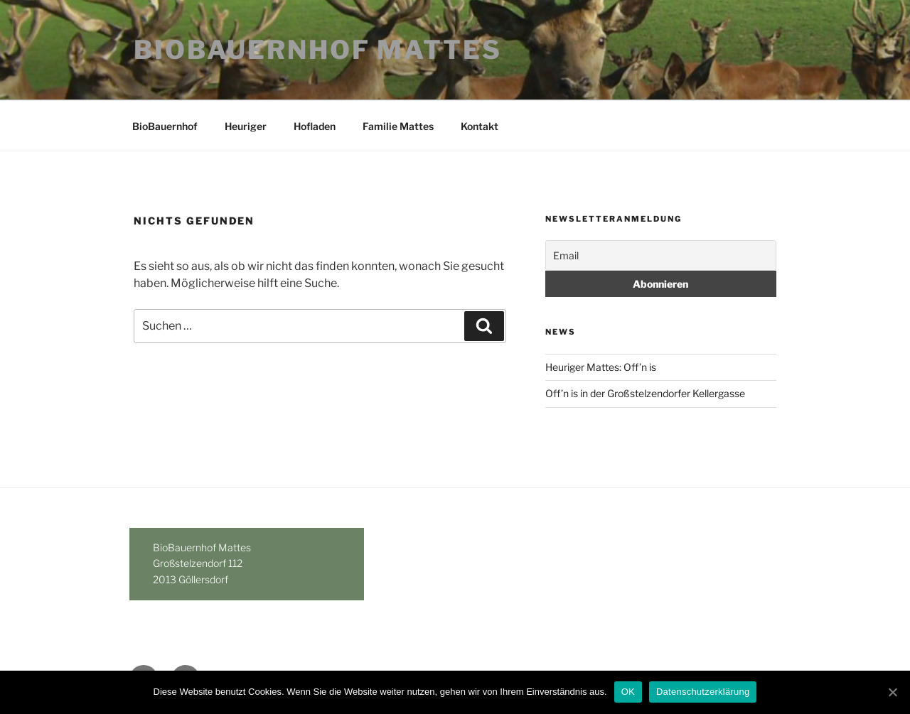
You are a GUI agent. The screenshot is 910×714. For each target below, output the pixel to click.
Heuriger (246, 126)
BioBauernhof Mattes (318, 49)
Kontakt (479, 126)
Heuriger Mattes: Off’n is (600, 367)
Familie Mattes (398, 126)
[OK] (892, 692)
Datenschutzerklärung (702, 691)
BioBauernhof (165, 126)
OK (628, 691)
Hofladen (315, 126)
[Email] (660, 255)
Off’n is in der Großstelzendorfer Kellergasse (645, 393)
